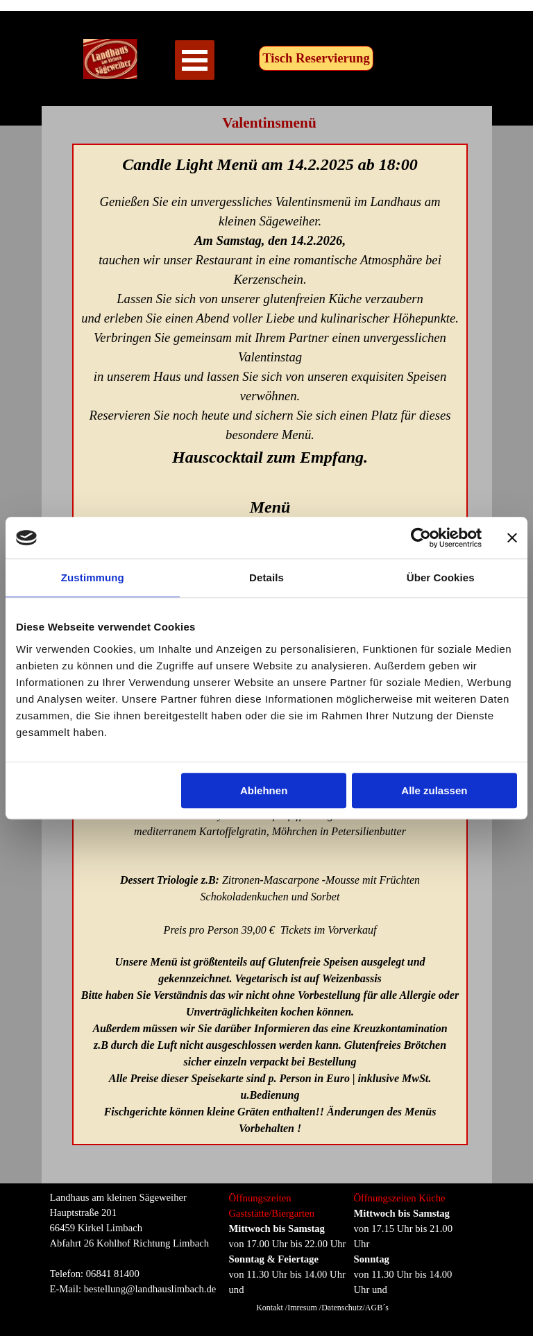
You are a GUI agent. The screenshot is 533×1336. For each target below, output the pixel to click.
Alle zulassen (434, 790)
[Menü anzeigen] (194, 60)
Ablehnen (263, 790)
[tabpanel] (137, 1243)
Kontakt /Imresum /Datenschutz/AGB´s (322, 1307)
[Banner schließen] (512, 537)
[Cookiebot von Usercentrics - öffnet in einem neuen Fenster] (421, 537)
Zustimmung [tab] (92, 577)
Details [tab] (266, 577)
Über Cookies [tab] (441, 577)
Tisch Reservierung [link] (316, 58)
